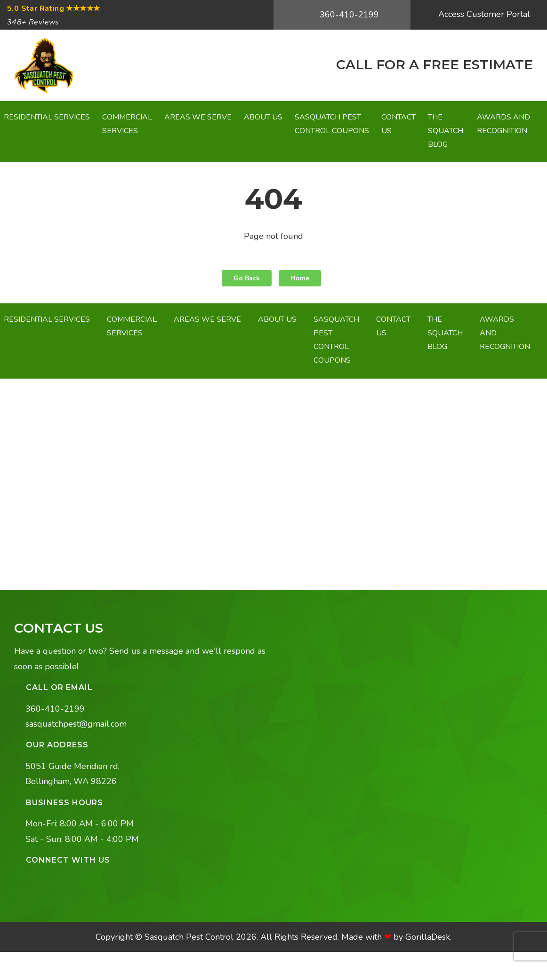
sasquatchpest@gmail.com (76, 723)
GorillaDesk (427, 937)
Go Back (246, 278)
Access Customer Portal (483, 14)
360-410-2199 (348, 14)
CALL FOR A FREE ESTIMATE (432, 64)
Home (299, 278)
